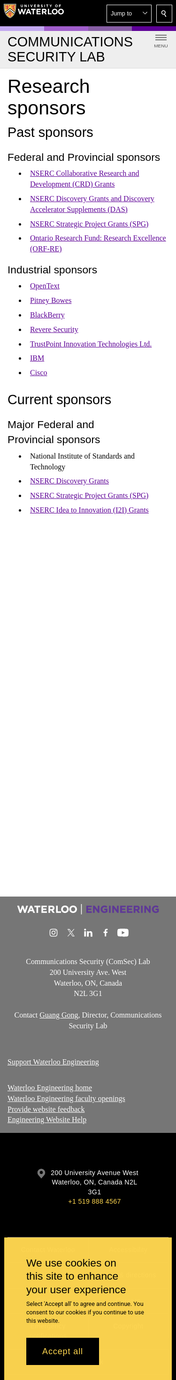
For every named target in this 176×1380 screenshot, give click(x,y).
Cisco (38, 373)
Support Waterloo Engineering (53, 1062)
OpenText (45, 286)
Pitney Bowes (50, 300)
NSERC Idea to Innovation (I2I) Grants (89, 510)
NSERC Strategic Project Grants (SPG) (89, 223)
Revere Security (54, 329)
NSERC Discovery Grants (69, 481)
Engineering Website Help (47, 1120)
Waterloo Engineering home (50, 1088)
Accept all (62, 1351)
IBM (37, 358)
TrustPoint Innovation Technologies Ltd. (91, 343)
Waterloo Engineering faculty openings (66, 1098)
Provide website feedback (46, 1109)
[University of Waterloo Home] (34, 13)
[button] (129, 13)
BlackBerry (47, 315)
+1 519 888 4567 (94, 1201)
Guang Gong (58, 1015)
